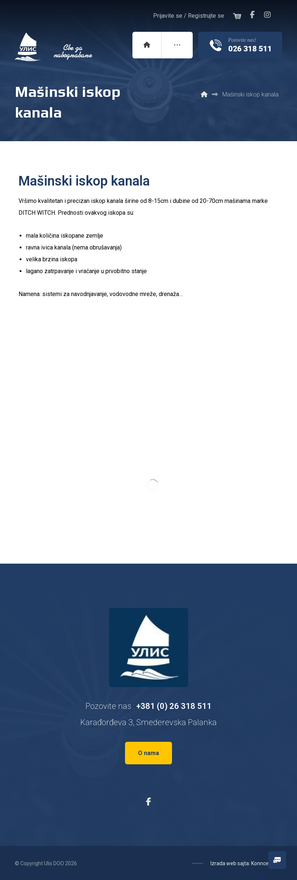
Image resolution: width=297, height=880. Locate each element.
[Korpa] (237, 15)
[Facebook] (252, 14)
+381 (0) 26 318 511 (174, 706)
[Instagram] (267, 14)
